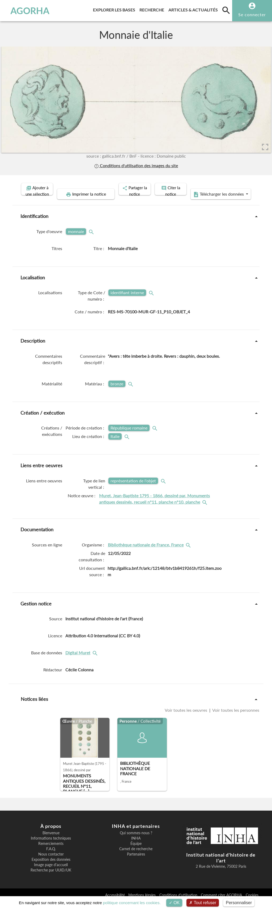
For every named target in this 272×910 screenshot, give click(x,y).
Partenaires (136, 862)
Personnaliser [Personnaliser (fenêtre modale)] (239, 902)
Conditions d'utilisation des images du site (136, 165)
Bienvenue (51, 841)
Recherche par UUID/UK (51, 878)
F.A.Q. (51, 857)
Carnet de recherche (135, 857)
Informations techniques (51, 846)
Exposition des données (51, 867)
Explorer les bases (115, 9)
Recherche (152, 9)
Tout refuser (202, 902)
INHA (136, 846)
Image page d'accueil (51, 873)
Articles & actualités (194, 9)
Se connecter (252, 14)
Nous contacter (51, 862)
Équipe (136, 851)
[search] (226, 10)
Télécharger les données (196, 202)
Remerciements (50, 851)
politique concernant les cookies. (132, 902)
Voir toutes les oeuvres (186, 718)
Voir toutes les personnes (235, 718)
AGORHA (27, 10)
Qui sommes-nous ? (136, 841)
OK (174, 902)
